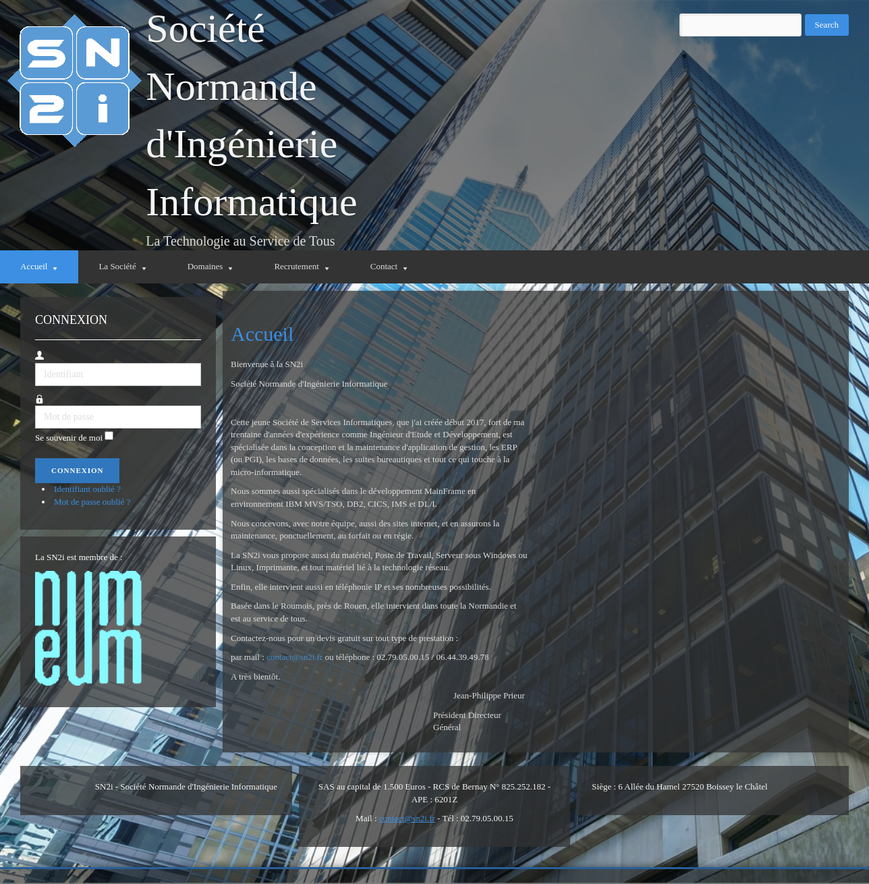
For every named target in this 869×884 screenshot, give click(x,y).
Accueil (262, 334)
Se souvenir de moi (69, 438)
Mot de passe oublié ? (92, 502)
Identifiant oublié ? (87, 489)
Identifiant (35, 363)
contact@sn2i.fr (295, 657)
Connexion (77, 470)
